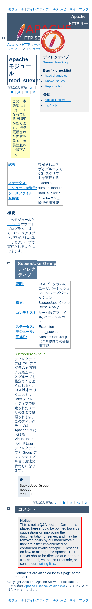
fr (12, 92)
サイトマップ (79, 9)
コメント (51, 105)
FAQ (55, 9)
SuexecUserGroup (56, 62)
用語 (63, 9)
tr (34, 92)
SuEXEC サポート (58, 100)
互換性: (14, 198)
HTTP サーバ (31, 44)
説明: (12, 164)
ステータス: (17, 183)
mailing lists (46, 564)
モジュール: (25, 332)
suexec (13, 224)
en (31, 87)
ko (26, 92)
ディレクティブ (37, 9)
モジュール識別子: (22, 188)
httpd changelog (56, 75)
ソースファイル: (21, 193)
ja (19, 92)
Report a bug (54, 86)
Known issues (55, 81)
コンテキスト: (27, 313)
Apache (12, 44)
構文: (20, 302)
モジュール (16, 9)
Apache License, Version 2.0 (44, 586)
